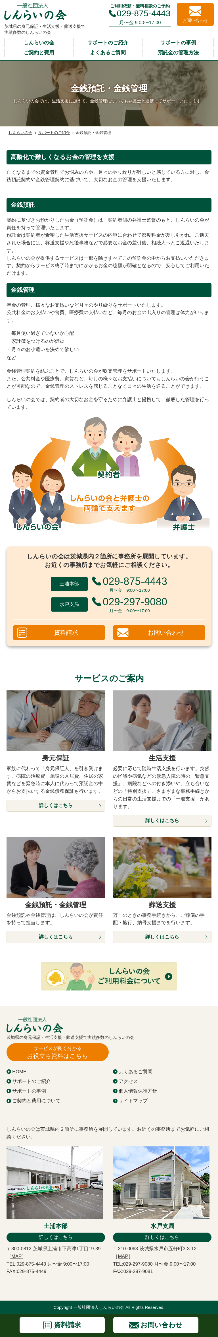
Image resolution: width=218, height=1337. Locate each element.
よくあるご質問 (108, 52)
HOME (19, 1071)
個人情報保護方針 (138, 1091)
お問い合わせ (166, 632)
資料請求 (66, 632)
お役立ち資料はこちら (57, 1052)
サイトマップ (133, 1100)
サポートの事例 (178, 43)
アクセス (128, 1081)
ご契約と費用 (39, 52)
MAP (16, 1256)
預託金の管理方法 (178, 52)
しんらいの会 (39, 43)
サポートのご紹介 (107, 43)
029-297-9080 (138, 1264)
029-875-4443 (143, 13)
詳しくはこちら (56, 1237)
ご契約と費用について (36, 1100)
